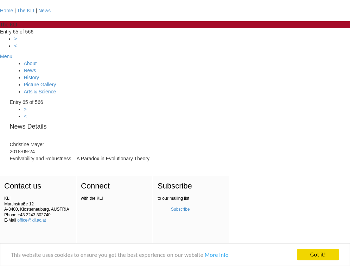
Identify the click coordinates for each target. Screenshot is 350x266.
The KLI (25, 10)
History (31, 77)
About (30, 63)
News (44, 10)
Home (6, 10)
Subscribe (180, 209)
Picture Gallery (40, 84)
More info (217, 255)
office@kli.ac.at (31, 220)
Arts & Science (40, 91)
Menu (6, 56)
